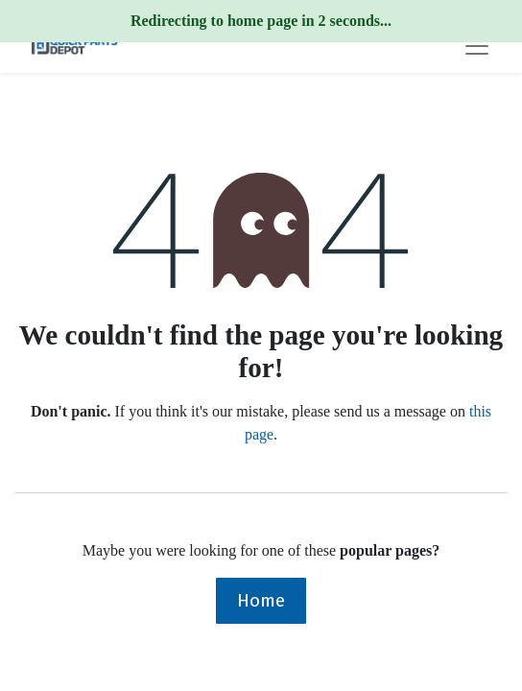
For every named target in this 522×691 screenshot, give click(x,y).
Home (261, 600)
